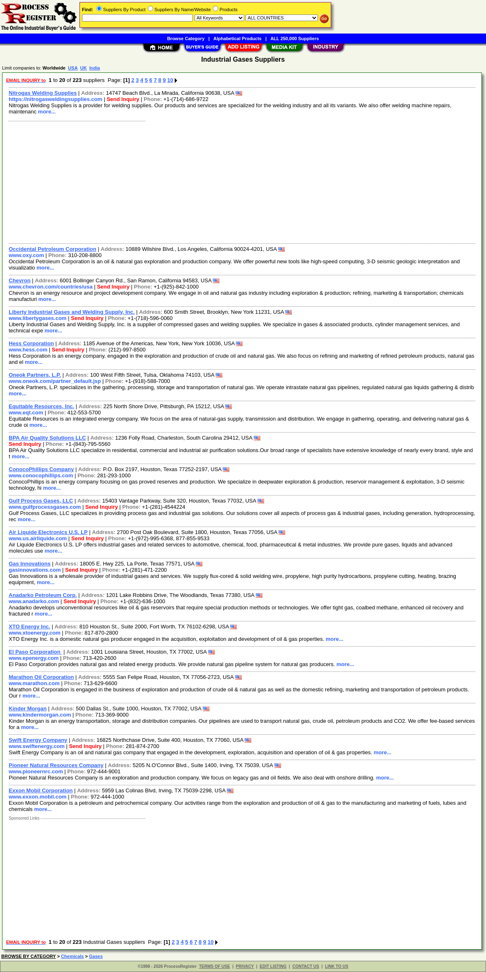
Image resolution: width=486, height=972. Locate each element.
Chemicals (72, 956)
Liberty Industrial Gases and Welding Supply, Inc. (72, 312)
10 (170, 80)
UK (83, 67)
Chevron (20, 280)
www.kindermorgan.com (40, 715)
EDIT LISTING (273, 966)
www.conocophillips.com (41, 475)
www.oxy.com (26, 255)
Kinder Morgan (28, 708)
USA (72, 67)
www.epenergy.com (34, 658)
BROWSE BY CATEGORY (28, 956)
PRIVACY (245, 966)
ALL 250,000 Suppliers (294, 38)
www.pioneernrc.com (36, 771)
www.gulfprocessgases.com (45, 507)
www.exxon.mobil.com (38, 797)
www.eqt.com (26, 412)
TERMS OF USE (214, 966)
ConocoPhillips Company (41, 469)
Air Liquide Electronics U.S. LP (48, 532)
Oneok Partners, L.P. (35, 375)
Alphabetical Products (238, 38)
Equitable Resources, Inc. (41, 406)
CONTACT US (305, 966)
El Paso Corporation (35, 652)
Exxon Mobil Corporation (41, 790)
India (94, 67)
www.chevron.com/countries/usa (51, 287)
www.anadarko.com (34, 601)
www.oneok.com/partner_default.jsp (55, 381)
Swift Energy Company (38, 740)
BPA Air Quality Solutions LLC (47, 438)
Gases (96, 956)
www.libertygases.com (38, 318)
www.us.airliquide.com (38, 538)
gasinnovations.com (35, 570)
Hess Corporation (31, 343)
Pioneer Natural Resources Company (56, 765)
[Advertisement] (242, 181)
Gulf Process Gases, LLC (41, 501)
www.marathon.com (34, 683)
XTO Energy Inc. (29, 626)
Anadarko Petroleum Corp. (43, 595)
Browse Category (186, 38)
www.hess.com (28, 349)
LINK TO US (336, 966)
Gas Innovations (30, 564)
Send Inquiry (123, 99)
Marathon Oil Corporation (41, 677)
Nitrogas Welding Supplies (43, 93)
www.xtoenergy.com (34, 633)
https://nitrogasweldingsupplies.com (55, 99)
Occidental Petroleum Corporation (52, 249)
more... (47, 111)
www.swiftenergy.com (37, 746)
